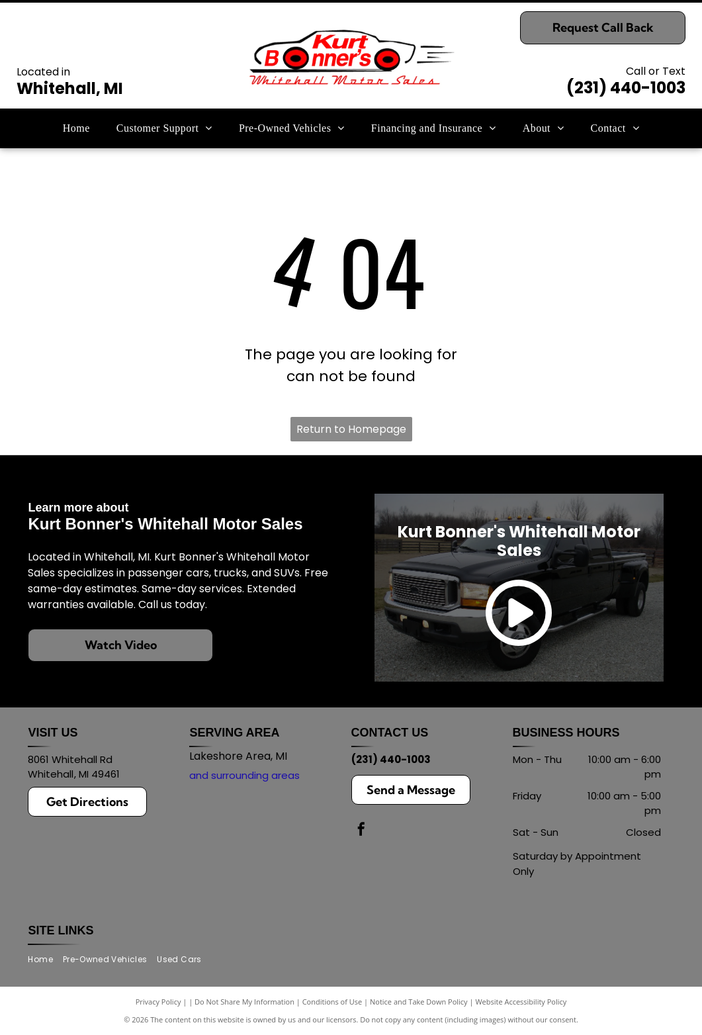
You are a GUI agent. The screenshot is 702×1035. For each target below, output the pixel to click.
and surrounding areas (244, 775)
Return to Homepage (351, 429)
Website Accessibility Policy (520, 1002)
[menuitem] (76, 128)
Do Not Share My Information (244, 1002)
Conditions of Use (332, 1002)
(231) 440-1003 (625, 88)
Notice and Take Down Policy (419, 1002)
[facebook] (361, 830)
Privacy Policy (158, 1002)
